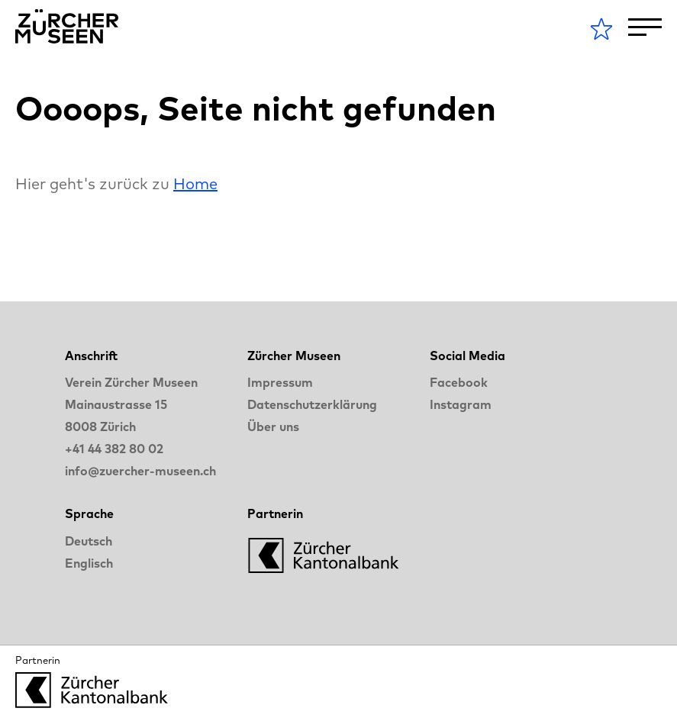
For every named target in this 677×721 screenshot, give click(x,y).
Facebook (459, 382)
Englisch (89, 563)
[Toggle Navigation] (645, 27)
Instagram (461, 404)
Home (195, 183)
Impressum (280, 382)
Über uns (273, 426)
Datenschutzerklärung (312, 404)
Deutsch (88, 541)
